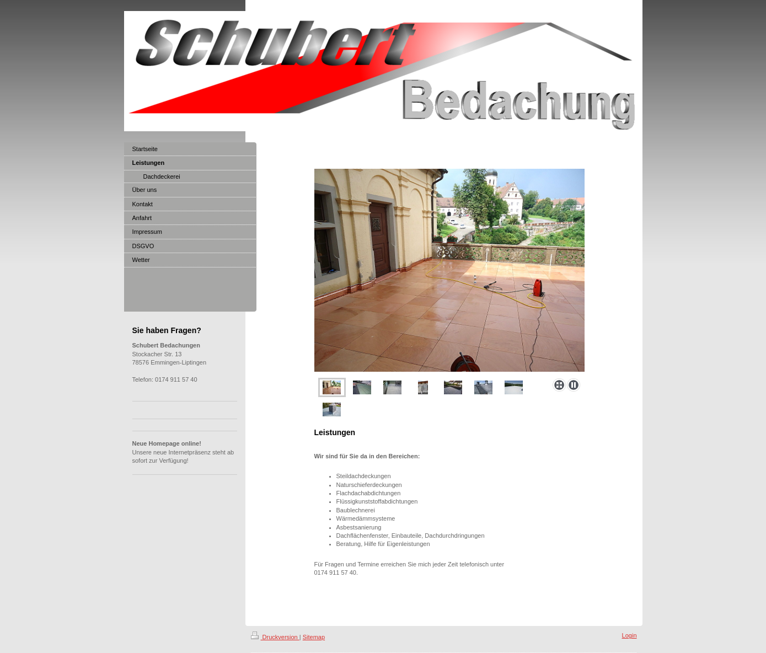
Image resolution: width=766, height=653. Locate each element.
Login (629, 635)
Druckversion (275, 637)
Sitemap (314, 637)
